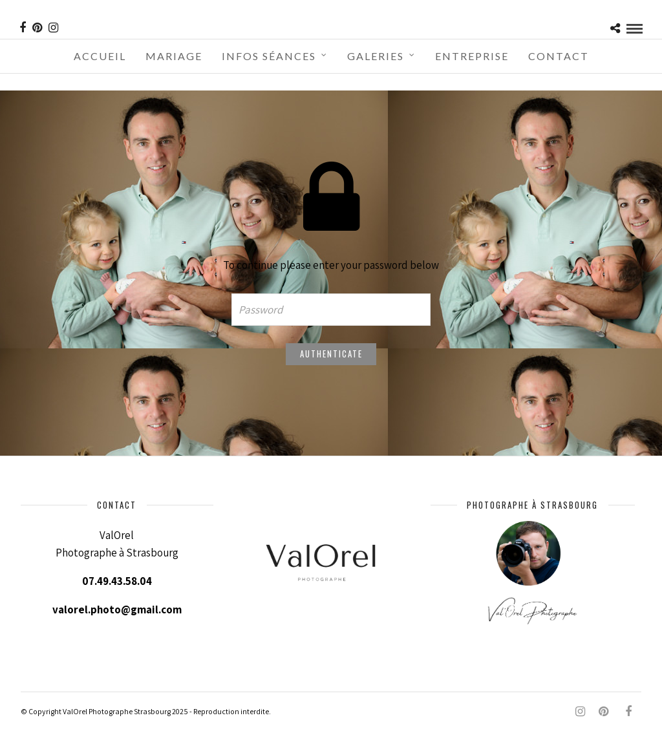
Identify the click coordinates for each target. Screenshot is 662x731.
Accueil (100, 56)
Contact (558, 56)
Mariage (173, 56)
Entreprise (472, 56)
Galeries (375, 56)
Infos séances (269, 56)
